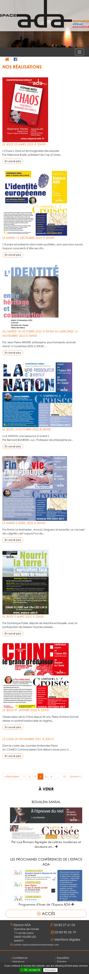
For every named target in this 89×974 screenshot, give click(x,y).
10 (64, 776)
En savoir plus (13, 161)
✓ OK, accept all (30, 969)
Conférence (18, 957)
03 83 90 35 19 (65, 932)
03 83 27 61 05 (64, 925)
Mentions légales (67, 939)
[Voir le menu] (79, 52)
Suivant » (75, 776)
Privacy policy (66, 970)
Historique (17, 961)
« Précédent (12, 776)
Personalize (50, 970)
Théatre (60, 961)
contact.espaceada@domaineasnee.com (36, 944)
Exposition (62, 957)
